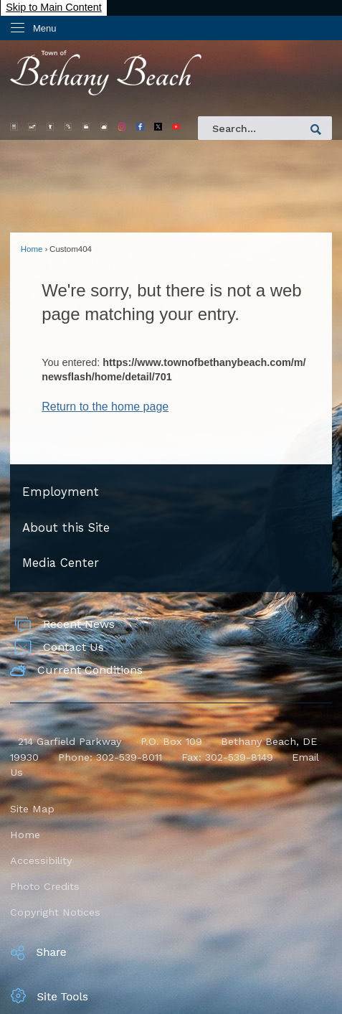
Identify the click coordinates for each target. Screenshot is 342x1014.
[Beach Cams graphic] (86, 126)
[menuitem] (170, 493)
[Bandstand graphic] (68, 126)
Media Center (60, 563)
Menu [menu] (45, 28)
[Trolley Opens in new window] (14, 126)
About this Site (66, 528)
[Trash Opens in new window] (50, 126)
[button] (315, 130)
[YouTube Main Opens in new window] (176, 126)
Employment (60, 492)
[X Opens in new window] (158, 126)
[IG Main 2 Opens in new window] (122, 126)
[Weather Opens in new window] (104, 126)
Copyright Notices (55, 912)
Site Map (32, 809)
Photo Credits (45, 886)
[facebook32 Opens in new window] (140, 126)
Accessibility (41, 860)
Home (32, 249)
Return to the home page (105, 406)
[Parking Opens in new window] (32, 126)
